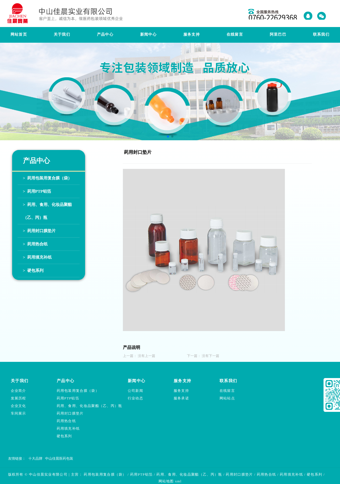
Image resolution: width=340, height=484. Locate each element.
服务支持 (181, 391)
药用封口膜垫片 (70, 413)
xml (178, 481)
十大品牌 (35, 458)
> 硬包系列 (33, 270)
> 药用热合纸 (35, 244)
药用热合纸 (66, 421)
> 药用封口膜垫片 (39, 231)
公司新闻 (135, 391)
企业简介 (18, 391)
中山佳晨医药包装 (59, 458)
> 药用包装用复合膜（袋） (47, 178)
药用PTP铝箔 (68, 398)
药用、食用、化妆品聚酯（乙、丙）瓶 (89, 406)
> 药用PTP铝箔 (37, 191)
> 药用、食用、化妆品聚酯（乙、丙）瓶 (47, 211)
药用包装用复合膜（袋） (78, 391)
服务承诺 (181, 398)
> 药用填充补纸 (37, 257)
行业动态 (135, 398)
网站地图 (166, 481)
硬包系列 (64, 436)
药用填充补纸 (68, 428)
